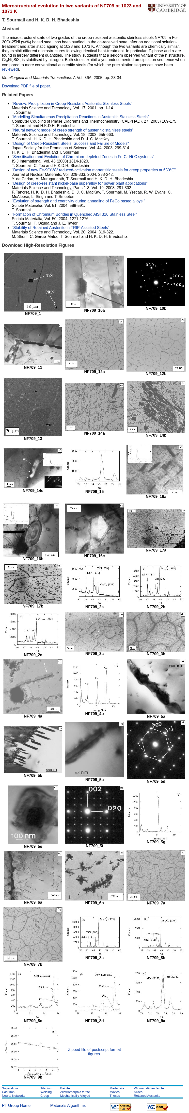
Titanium (46, 1088)
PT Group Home (16, 1105)
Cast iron (8, 1092)
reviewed (10, 69)
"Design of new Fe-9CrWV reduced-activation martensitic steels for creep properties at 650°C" (94, 170)
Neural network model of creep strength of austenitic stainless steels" (73, 130)
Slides (138, 1092)
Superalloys (10, 1088)
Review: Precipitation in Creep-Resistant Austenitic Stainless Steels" (72, 103)
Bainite (65, 1088)
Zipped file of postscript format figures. (94, 1052)
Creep (44, 1095)
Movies (115, 1092)
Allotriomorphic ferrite (75, 1092)
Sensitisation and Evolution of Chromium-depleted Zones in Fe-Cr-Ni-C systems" (83, 157)
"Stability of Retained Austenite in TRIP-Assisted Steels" (60, 228)
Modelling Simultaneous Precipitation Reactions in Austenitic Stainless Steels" (81, 117)
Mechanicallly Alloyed (75, 1095)
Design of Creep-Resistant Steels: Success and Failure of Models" (71, 143)
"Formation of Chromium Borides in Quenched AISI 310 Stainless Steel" (74, 214)
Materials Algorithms (68, 1105)
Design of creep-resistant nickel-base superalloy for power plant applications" (80, 183)
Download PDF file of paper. (26, 86)
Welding (46, 1092)
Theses (115, 1095)
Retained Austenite (147, 1095)
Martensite (117, 1088)
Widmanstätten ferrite (149, 1088)
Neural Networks (13, 1095)
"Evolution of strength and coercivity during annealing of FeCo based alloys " (78, 201)
